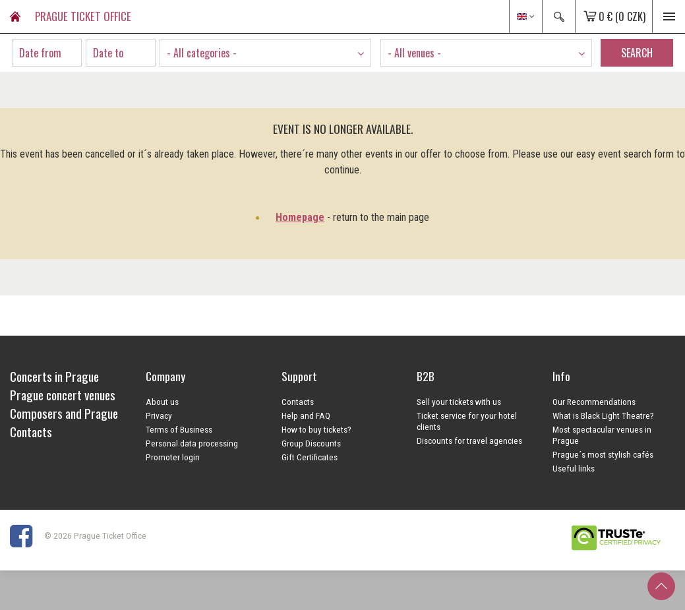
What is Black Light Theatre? (603, 415)
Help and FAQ (306, 415)
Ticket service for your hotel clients (467, 421)
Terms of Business (179, 429)
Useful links (573, 468)
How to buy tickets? (316, 429)
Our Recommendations (594, 401)
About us (162, 401)
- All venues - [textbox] (414, 53)
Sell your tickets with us (459, 401)
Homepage (300, 217)
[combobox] (265, 53)
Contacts (298, 401)
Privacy (159, 415)
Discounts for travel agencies (469, 440)
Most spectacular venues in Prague (601, 435)
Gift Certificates (310, 457)
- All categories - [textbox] (202, 53)
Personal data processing (192, 443)
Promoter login (173, 457)
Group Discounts (311, 443)
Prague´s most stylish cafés (602, 454)
